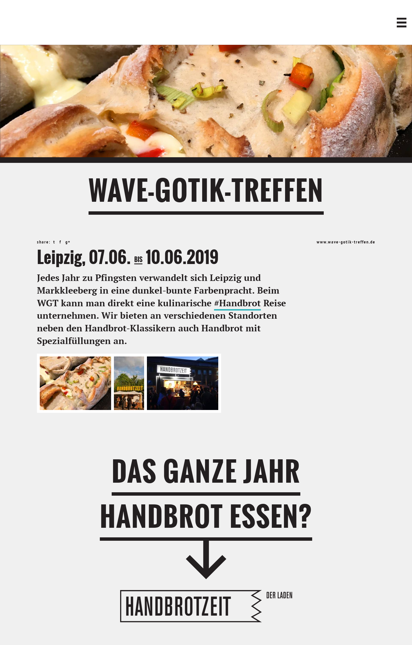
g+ (67, 242)
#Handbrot (237, 303)
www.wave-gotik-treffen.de (346, 242)
